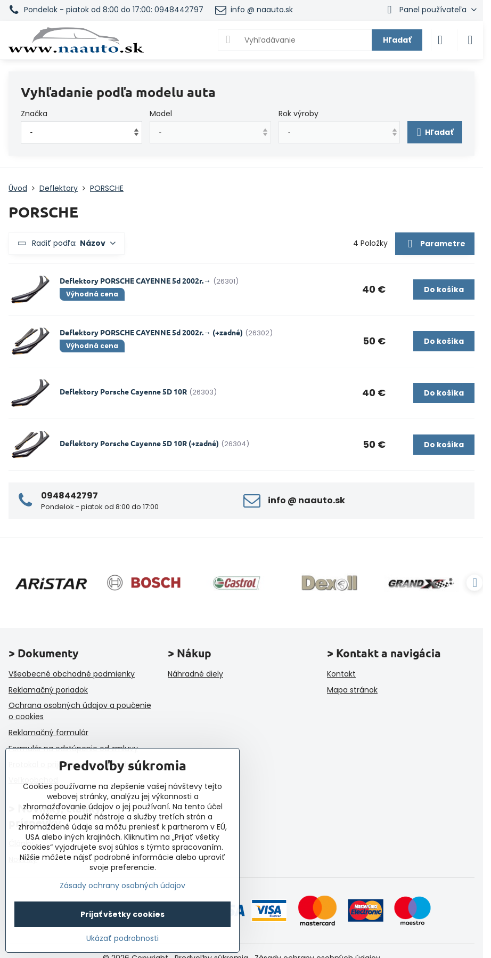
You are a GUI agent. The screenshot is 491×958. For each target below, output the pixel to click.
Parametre (434, 244)
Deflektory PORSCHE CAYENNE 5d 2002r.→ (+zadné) (151, 332)
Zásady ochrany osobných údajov (122, 885)
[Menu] (470, 40)
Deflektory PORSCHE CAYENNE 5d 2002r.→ (135, 280)
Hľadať (397, 40)
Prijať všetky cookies (122, 914)
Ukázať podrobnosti (122, 938)
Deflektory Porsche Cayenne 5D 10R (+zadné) (139, 443)
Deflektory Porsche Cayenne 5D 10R (123, 391)
